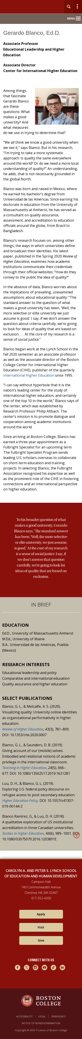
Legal (42, 1016)
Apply (41, 914)
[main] (41, 446)
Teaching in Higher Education (24, 767)
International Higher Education (28, 375)
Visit (41, 927)
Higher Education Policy (20, 800)
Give (41, 940)
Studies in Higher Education (23, 833)
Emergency (58, 1016)
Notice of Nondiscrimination (41, 1023)
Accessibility (24, 1016)
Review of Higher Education (22, 729)
